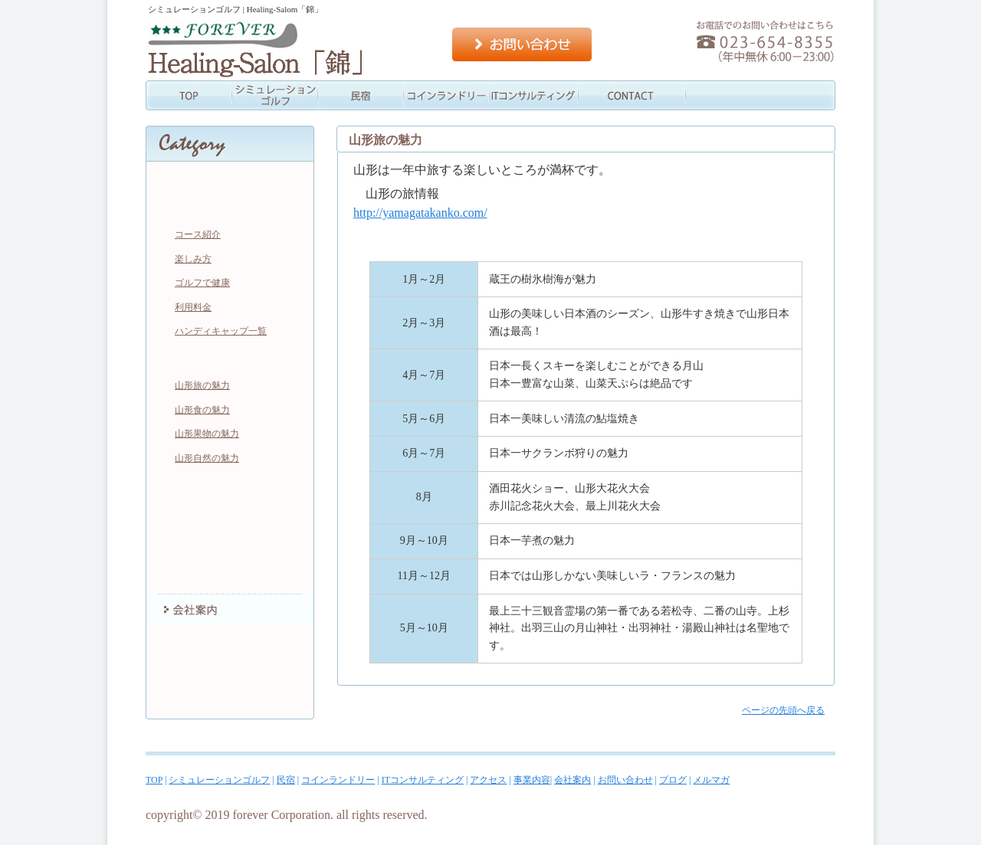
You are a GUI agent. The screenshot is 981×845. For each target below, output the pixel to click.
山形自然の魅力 (207, 458)
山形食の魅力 (202, 409)
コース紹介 (198, 234)
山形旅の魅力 (202, 385)
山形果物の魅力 (207, 433)
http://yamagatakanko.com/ (420, 212)
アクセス (618, 95)
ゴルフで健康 (202, 282)
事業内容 (703, 95)
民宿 (360, 95)
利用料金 (193, 307)
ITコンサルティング (229, 517)
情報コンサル (532, 95)
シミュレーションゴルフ (274, 95)
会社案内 (789, 95)
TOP (188, 95)
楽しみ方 (193, 259)
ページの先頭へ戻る (783, 710)
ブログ (229, 670)
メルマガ (229, 701)
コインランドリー (446, 95)
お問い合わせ (522, 44)
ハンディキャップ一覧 (221, 331)
